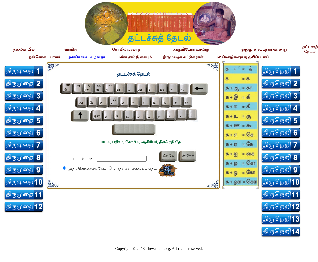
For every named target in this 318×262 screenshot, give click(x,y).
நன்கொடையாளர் (44, 57)
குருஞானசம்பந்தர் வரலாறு (264, 49)
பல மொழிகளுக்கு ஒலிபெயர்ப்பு (243, 57)
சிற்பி (7, 257)
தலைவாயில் (23, 49)
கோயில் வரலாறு (126, 49)
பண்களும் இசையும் (134, 57)
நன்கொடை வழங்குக (86, 57)
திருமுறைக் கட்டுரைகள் (183, 57)
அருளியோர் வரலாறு (191, 49)
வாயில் (70, 49)
